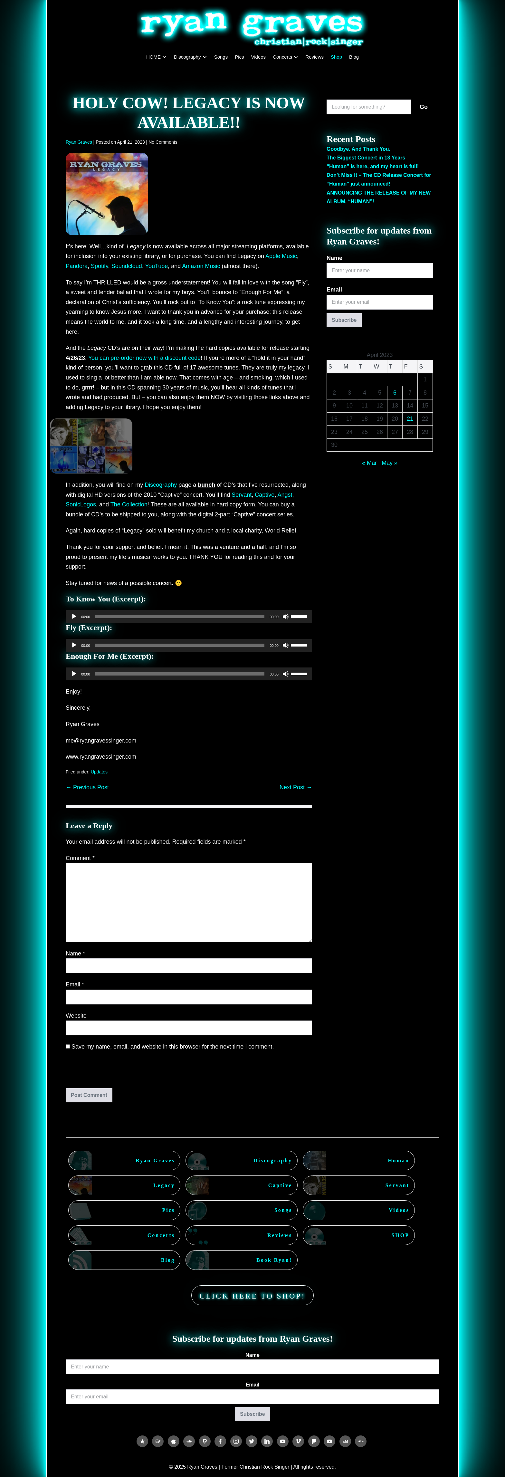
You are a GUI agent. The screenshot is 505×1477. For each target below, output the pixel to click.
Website (76, 1015)
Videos (258, 57)
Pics (239, 57)
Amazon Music (201, 266)
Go (424, 107)
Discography (190, 57)
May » (389, 463)
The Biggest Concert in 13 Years (366, 157)
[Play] (74, 616)
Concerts (285, 57)
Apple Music (281, 256)
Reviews (314, 57)
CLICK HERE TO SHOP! (252, 1296)
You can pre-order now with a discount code (144, 358)
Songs (221, 57)
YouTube (156, 266)
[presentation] (109, 1072)
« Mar (369, 463)
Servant (242, 495)
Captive (264, 495)
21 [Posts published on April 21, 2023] (410, 419)
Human (398, 1160)
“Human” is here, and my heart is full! (373, 166)
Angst (284, 495)
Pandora (77, 266)
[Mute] (285, 616)
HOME (156, 57)
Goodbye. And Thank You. (358, 149)
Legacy (164, 1185)
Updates (99, 771)
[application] (189, 616)
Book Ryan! (274, 1260)
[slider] (180, 616)
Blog (354, 57)
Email (75, 984)
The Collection (129, 504)
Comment (80, 858)
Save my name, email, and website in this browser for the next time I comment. (172, 1046)
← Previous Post (87, 787)
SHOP (400, 1235)
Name (75, 953)
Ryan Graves (155, 1160)
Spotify (99, 266)
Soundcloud (126, 266)
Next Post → (296, 787)
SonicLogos (81, 504)
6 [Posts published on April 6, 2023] (394, 392)
